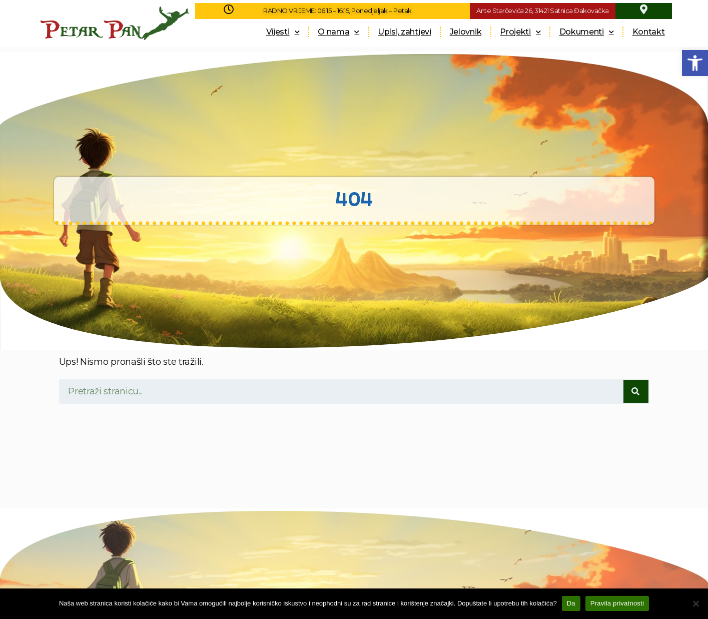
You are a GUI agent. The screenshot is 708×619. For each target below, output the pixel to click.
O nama (338, 32)
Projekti (520, 32)
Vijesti (283, 32)
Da (571, 603)
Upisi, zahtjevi (404, 32)
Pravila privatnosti (617, 603)
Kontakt (648, 32)
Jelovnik (466, 32)
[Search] (635, 391)
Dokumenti (586, 32)
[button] (695, 63)
